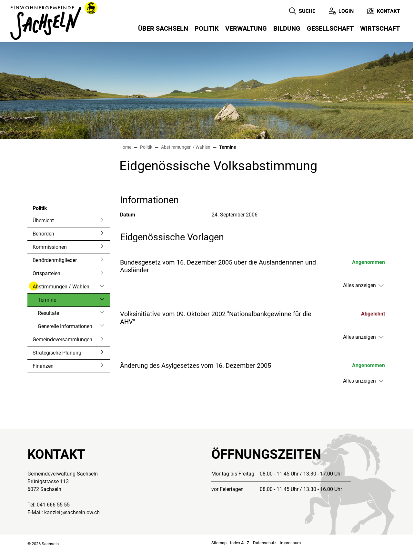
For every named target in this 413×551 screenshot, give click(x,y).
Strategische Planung (57, 353)
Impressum (290, 542)
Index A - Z (239, 542)
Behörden (43, 234)
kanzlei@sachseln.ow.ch (72, 512)
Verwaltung (246, 28)
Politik (207, 28)
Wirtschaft (380, 28)
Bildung (286, 28)
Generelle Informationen (65, 326)
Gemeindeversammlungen (62, 339)
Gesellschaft (330, 28)
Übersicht (43, 220)
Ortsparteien (46, 273)
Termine (55, 301)
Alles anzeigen (359, 285)
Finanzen (43, 366)
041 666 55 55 (53, 505)
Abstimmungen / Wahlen (61, 287)
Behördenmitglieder (55, 260)
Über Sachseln (163, 28)
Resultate (48, 313)
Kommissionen (50, 247)
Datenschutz (264, 542)
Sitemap (219, 542)
